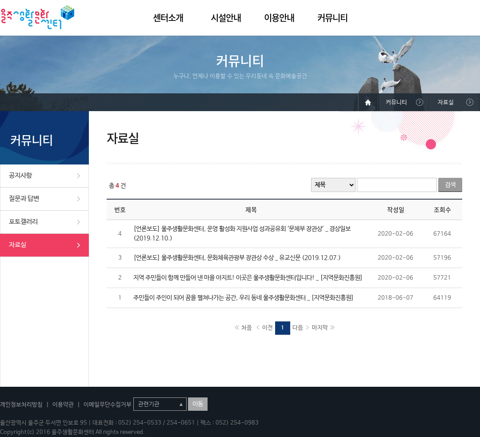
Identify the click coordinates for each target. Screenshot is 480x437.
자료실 (17, 245)
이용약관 (63, 404)
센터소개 (168, 17)
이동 (197, 404)
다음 (297, 328)
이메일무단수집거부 (108, 404)
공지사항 (20, 175)
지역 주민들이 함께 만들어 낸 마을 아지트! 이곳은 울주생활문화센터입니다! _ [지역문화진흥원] (248, 277)
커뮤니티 (332, 17)
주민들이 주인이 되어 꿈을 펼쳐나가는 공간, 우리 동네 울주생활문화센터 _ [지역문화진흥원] (243, 297)
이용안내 (279, 17)
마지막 (320, 328)
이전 (267, 328)
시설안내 (226, 17)
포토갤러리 (23, 221)
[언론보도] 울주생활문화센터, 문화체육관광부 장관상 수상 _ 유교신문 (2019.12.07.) (237, 257)
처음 (246, 328)
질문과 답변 (24, 198)
